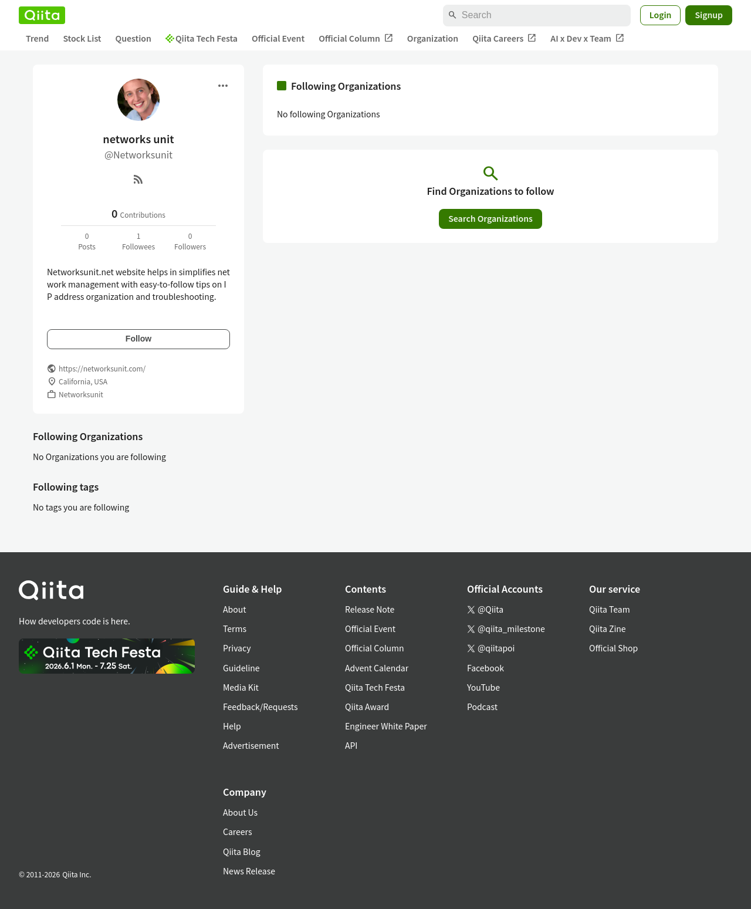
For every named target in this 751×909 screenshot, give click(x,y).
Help (232, 726)
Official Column (356, 38)
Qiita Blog (242, 851)
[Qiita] (42, 15)
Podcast (482, 706)
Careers (237, 831)
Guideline (241, 668)
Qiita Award (367, 706)
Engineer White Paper (386, 726)
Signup (709, 15)
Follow (138, 338)
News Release (249, 871)
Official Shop (613, 648)
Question (133, 38)
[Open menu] (223, 85)
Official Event (278, 38)
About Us (240, 812)
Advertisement (251, 745)
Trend (37, 38)
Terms (234, 628)
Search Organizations (490, 218)
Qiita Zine (607, 628)
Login (660, 15)
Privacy (237, 648)
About (234, 609)
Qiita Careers (504, 38)
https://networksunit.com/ (102, 368)
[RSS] (138, 179)
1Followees (138, 241)
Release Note (369, 609)
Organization (432, 38)
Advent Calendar (376, 668)
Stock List (82, 38)
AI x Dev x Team (587, 38)
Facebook (485, 668)
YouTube (483, 687)
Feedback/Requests (260, 706)
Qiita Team (609, 609)
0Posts (87, 241)
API (351, 745)
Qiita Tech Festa (201, 38)
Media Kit (241, 687)
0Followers (190, 241)
